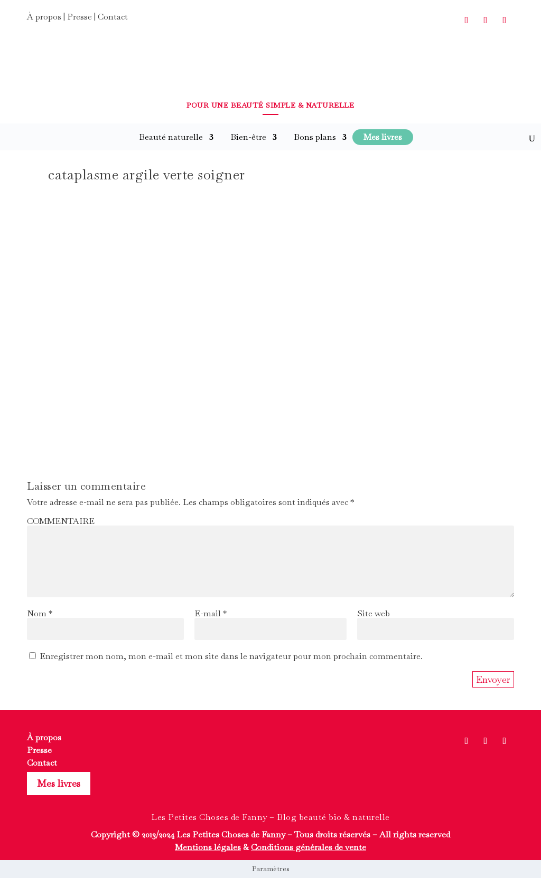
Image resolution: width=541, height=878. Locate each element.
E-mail (210, 613)
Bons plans (315, 136)
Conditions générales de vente (308, 847)
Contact (113, 16)
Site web (373, 613)
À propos (44, 16)
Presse (79, 16)
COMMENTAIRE (61, 521)
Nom (39, 613)
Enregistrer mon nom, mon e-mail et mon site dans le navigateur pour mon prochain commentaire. (231, 656)
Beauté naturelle (171, 136)
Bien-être (248, 136)
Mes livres (58, 783)
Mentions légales (208, 847)
